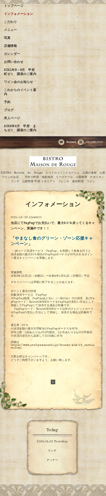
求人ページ (12, 118)
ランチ (52, 451)
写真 (7, 38)
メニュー (10, 30)
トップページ (13, 6)
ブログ (9, 110)
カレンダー (12, 54)
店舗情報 (10, 46)
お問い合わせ (13, 62)
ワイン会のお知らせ (18, 82)
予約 (7, 102)
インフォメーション (18, 14)
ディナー (52, 460)
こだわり (10, 22)
